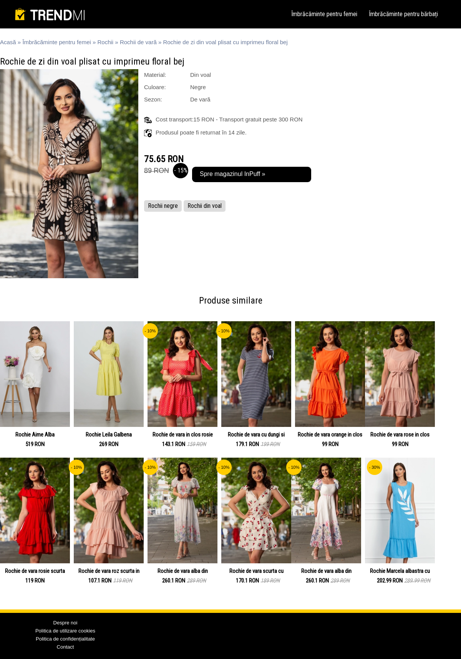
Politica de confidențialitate (65, 639)
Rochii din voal (204, 205)
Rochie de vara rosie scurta (35, 571)
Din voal (200, 74)
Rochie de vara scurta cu (256, 571)
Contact (65, 647)
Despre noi (65, 623)
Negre (198, 87)
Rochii (106, 42)
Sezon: (153, 99)
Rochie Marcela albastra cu (400, 571)
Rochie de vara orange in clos (330, 434)
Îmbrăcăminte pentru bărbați (403, 14)
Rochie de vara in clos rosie (183, 434)
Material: (155, 74)
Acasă (8, 42)
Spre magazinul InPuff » (232, 174)
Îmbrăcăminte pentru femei (324, 14)
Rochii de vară (138, 42)
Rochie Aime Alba (35, 434)
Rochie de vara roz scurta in (108, 571)
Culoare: (155, 87)
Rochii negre (163, 205)
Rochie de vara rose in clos (399, 434)
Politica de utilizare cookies (65, 631)
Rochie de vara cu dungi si (256, 434)
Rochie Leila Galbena (109, 434)
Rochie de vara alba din (183, 571)
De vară (200, 99)
